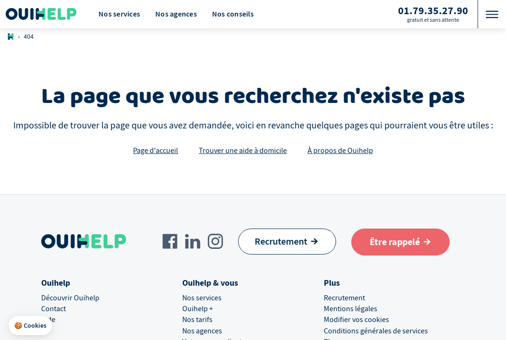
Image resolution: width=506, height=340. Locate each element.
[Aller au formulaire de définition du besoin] (400, 242)
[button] (30, 326)
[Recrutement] (287, 242)
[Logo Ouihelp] (41, 14)
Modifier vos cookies (356, 319)
